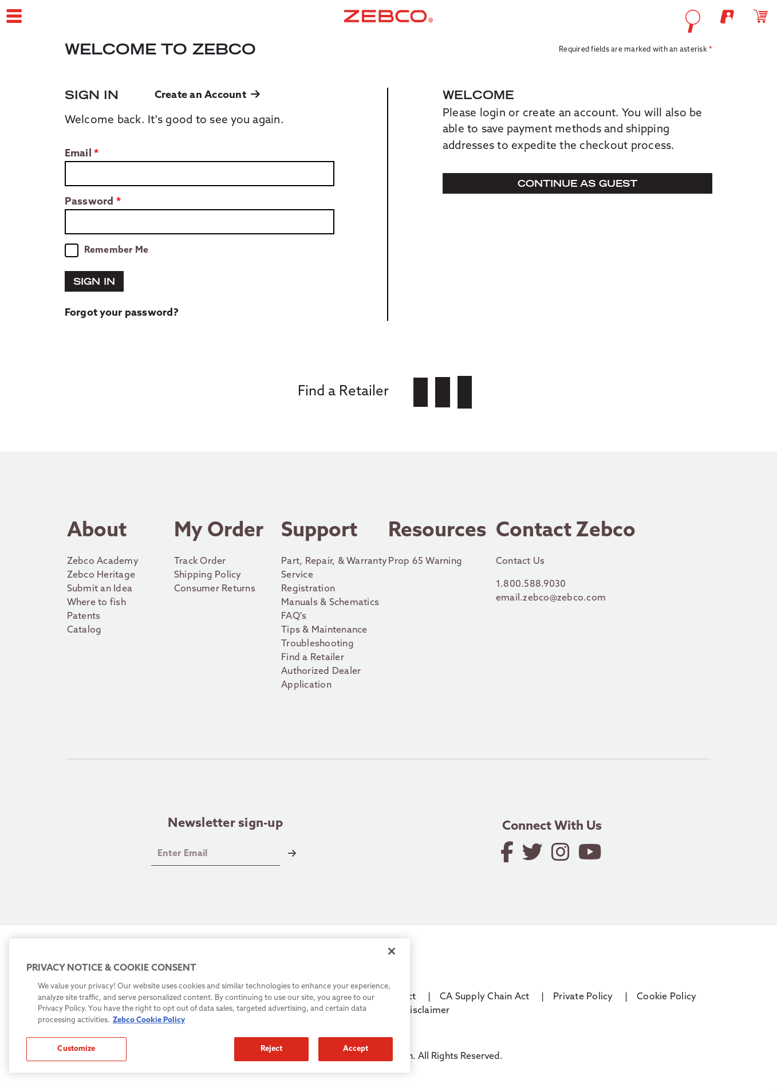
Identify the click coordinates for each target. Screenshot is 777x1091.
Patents (84, 616)
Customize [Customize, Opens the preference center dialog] (76, 1049)
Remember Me (116, 250)
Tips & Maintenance (324, 630)
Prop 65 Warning (425, 561)
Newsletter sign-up (225, 824)
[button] (102, 20)
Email (78, 154)
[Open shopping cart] (676, 20)
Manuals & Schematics (330, 602)
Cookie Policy (666, 997)
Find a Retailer (312, 657)
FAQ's (293, 616)
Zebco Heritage (101, 575)
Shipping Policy (208, 575)
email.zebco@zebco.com (551, 598)
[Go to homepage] (388, 20)
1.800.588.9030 (531, 584)
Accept (356, 1049)
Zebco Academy (103, 561)
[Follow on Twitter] (533, 852)
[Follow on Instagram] (561, 852)
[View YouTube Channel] (591, 852)
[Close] (391, 951)
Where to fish (96, 602)
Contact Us (520, 561)
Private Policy (583, 997)
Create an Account (208, 95)
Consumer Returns (214, 589)
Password (89, 202)
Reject (272, 1049)
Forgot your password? (122, 313)
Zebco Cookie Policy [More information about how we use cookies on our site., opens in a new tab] (149, 1020)
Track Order (200, 561)
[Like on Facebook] (507, 852)
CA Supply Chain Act (485, 997)
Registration (308, 589)
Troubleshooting (317, 644)
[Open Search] (609, 21)
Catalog (84, 630)
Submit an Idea (100, 589)
